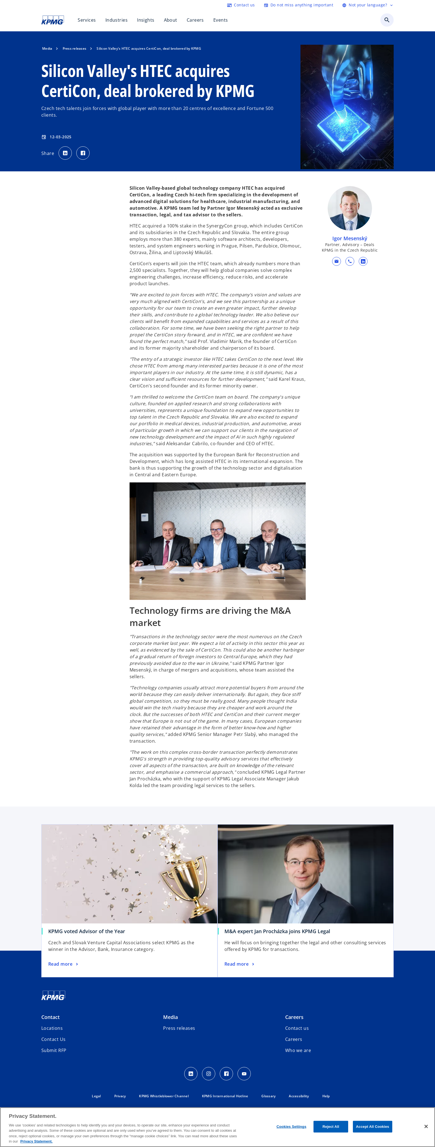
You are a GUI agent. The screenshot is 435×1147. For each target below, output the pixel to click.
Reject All (331, 1127)
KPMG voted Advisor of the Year (86, 931)
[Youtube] (244, 1073)
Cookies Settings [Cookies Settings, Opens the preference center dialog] (292, 1127)
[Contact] (241, 5)
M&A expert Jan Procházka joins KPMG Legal (277, 931)
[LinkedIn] (191, 1073)
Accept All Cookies (372, 1127)
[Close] (426, 1126)
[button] (336, 261)
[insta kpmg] (208, 1073)
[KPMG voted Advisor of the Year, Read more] (63, 964)
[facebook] (226, 1073)
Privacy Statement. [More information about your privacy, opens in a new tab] (36, 1141)
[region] (217, 1127)
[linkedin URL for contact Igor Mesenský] (362, 261)
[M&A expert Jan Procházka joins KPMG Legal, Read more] (239, 964)
